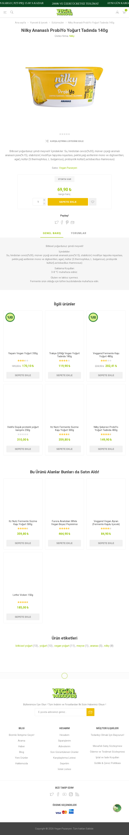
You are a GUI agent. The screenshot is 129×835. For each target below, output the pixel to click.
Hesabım (64, 734)
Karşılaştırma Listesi (64, 757)
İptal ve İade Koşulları (107, 757)
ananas (94, 645)
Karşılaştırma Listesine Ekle (67, 141)
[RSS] (77, 794)
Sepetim (64, 763)
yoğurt (43, 645)
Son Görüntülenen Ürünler (64, 752)
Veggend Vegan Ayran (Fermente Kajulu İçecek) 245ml (106, 524)
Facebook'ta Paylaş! (62, 222)
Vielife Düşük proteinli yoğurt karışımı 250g (23, 429)
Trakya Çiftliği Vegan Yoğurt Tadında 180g (64, 355)
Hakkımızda (21, 763)
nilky (107, 645)
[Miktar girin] (39, 202)
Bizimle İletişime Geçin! (21, 734)
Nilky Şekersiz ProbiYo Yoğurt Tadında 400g (106, 429)
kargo (62, 194)
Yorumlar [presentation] (78, 233)
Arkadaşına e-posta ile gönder (72, 222)
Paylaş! (64, 215)
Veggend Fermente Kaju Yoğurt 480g (106, 355)
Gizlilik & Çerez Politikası (107, 763)
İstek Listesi (64, 769)
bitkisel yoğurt (24, 645)
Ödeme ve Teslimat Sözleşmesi (107, 751)
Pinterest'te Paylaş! (67, 222)
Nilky (71, 36)
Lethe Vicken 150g (23, 594)
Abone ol (90, 712)
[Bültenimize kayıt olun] (61, 712)
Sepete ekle (67, 201)
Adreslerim (64, 746)
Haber (21, 746)
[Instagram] (71, 794)
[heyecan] (51, 794)
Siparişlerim (64, 740)
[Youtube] (64, 794)
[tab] (51, 233)
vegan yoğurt (61, 645)
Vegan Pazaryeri (68, 167)
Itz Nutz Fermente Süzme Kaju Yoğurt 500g (64, 429)
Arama (21, 740)
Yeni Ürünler (21, 757)
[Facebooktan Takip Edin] (58, 794)
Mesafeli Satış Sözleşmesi (107, 746)
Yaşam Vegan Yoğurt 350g (23, 353)
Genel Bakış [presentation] (52, 233)
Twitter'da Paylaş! (56, 222)
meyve (80, 645)
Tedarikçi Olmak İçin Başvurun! (107, 734)
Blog (21, 752)
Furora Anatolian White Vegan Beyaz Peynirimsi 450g (64, 524)
